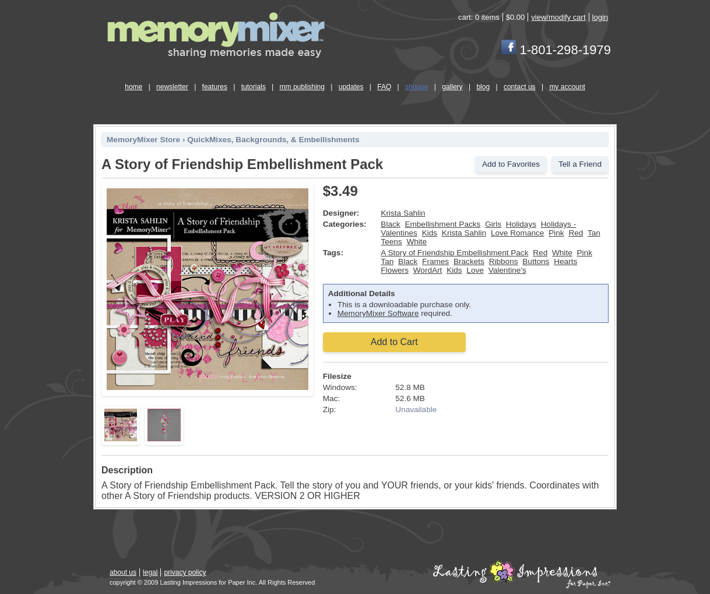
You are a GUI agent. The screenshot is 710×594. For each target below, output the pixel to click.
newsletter (172, 87)
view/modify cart (558, 17)
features (214, 87)
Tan (594, 233)
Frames (435, 261)
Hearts (565, 261)
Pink (556, 233)
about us (123, 572)
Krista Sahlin (403, 213)
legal (150, 572)
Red (575, 233)
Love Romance (517, 233)
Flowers (395, 270)
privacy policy (185, 572)
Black (390, 224)
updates (351, 87)
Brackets (469, 261)
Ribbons (503, 261)
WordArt (427, 270)
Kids (429, 233)
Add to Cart (394, 342)
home (133, 87)
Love (474, 270)
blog (483, 87)
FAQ (384, 87)
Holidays (521, 224)
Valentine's (507, 270)
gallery (452, 87)
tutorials (253, 87)
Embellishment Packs (442, 224)
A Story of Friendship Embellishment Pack (454, 252)
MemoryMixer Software (378, 313)
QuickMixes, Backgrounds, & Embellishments (273, 139)
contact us (520, 87)
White (416, 241)
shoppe (416, 87)
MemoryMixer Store (143, 139)
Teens (391, 241)
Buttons (535, 261)
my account (567, 87)
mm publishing (302, 87)
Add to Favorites (511, 164)
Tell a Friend (580, 164)
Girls (493, 224)
